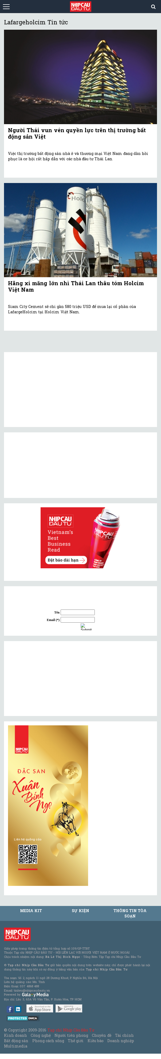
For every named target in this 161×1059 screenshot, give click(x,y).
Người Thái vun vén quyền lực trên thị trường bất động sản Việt (77, 133)
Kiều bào (96, 1040)
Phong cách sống (48, 1040)
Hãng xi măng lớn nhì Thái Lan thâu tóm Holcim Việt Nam (76, 286)
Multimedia (15, 1046)
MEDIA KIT (31, 910)
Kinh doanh (15, 1035)
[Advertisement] (48, 678)
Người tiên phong (71, 1035)
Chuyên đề (101, 1035)
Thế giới (76, 1040)
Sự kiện (80, 910)
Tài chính (124, 1035)
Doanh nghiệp (120, 1040)
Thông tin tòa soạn (130, 913)
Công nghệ (40, 1035)
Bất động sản (16, 1040)
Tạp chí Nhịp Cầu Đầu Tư (71, 1030)
